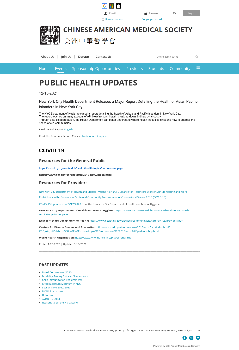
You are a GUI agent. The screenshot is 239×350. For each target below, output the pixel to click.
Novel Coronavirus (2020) (57, 272)
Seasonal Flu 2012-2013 (56, 287)
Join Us (66, 57)
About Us (47, 57)
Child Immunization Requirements (62, 279)
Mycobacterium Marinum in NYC (61, 283)
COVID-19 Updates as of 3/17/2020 (60, 204)
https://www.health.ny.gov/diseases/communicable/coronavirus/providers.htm (136, 220)
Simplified (102, 136)
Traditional (88, 136)
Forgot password (152, 19)
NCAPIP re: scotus (52, 291)
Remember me (114, 19)
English (68, 129)
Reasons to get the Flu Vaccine (60, 302)
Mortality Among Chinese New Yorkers (65, 276)
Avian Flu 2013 (51, 298)
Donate (83, 57)
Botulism (47, 295)
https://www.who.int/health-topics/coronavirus (103, 237)
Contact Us (104, 57)
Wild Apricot (171, 346)
